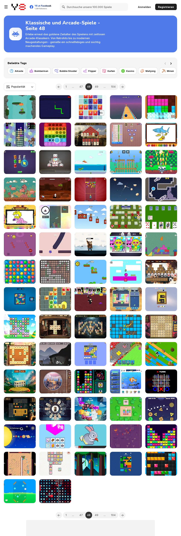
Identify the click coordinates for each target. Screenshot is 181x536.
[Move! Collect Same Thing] (55, 464)
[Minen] (168, 70)
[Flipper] (89, 70)
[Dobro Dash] (20, 244)
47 (81, 86)
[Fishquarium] (126, 381)
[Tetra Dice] (20, 299)
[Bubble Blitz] (90, 189)
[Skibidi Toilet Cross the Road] (161, 354)
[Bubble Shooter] (65, 70)
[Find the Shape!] (20, 436)
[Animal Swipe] (20, 327)
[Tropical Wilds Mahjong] (20, 354)
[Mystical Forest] (90, 327)
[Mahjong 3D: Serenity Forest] (20, 381)
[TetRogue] (55, 217)
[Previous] (59, 87)
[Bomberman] (39, 70)
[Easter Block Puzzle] (161, 464)
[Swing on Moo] (90, 464)
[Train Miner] (126, 354)
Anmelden (144, 6)
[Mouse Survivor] (126, 327)
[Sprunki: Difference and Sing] (126, 244)
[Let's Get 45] (90, 107)
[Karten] (108, 70)
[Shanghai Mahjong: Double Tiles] (55, 162)
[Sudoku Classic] (161, 327)
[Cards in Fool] (161, 217)
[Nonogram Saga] (20, 409)
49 (96, 86)
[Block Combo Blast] (126, 464)
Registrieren (166, 6)
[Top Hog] (90, 244)
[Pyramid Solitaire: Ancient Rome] (90, 135)
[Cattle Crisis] (161, 162)
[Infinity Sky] (20, 107)
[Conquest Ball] (55, 491)
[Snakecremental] (55, 107)
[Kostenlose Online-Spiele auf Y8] (18, 7)
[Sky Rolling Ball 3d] (126, 107)
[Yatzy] (126, 135)
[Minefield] (55, 272)
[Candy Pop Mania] (20, 272)
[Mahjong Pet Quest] (90, 409)
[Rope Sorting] (20, 162)
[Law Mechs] (20, 464)
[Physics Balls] (161, 409)
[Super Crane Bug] (90, 381)
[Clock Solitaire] (55, 409)
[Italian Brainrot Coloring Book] (161, 135)
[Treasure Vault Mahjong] (55, 327)
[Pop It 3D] (55, 135)
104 (113, 86)
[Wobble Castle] (161, 244)
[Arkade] (16, 70)
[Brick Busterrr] (90, 354)
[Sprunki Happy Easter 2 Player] (126, 162)
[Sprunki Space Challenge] (55, 189)
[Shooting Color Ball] (126, 409)
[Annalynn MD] (20, 135)
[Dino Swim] (90, 162)
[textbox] (20, 86)
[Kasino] (127, 70)
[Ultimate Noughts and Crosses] (161, 381)
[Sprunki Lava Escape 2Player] (90, 272)
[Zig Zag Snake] (55, 244)
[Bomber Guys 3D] (126, 217)
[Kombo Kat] (126, 436)
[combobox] (20, 87)
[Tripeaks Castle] (161, 272)
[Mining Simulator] (55, 354)
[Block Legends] (126, 299)
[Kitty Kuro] (20, 189)
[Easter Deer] (90, 217)
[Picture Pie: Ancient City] (55, 381)
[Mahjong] (148, 70)
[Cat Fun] (161, 436)
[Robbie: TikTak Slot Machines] (90, 299)
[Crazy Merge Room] (55, 436)
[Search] (64, 7)
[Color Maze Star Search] (161, 299)
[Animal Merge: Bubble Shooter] (20, 491)
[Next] (171, 63)
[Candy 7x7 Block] (55, 299)
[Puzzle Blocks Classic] (161, 107)
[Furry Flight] (126, 189)
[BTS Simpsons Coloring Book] (20, 217)
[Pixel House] (90, 436)
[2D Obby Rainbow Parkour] (126, 272)
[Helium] (161, 189)
